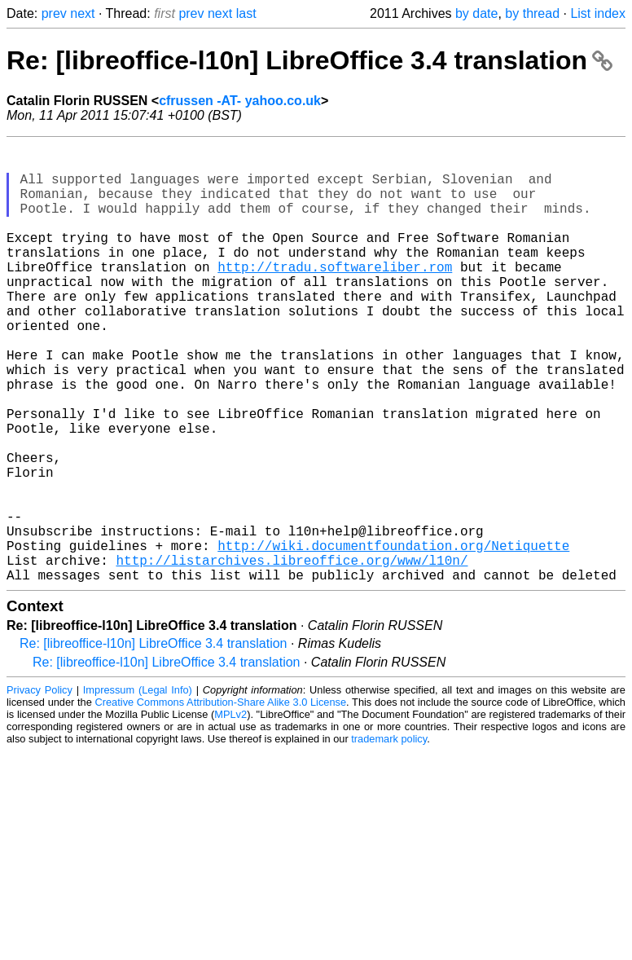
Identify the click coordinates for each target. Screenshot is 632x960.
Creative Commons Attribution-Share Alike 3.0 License (221, 800)
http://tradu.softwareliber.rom (334, 296)
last (246, 13)
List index (597, 13)
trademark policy (389, 836)
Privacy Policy (39, 788)
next (82, 13)
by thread (532, 13)
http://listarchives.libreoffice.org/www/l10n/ (291, 654)
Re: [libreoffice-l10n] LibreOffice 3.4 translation (309, 60)
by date (476, 13)
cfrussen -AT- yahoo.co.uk (240, 101)
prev (54, 13)
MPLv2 (230, 812)
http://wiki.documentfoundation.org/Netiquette (393, 636)
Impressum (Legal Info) (137, 788)
